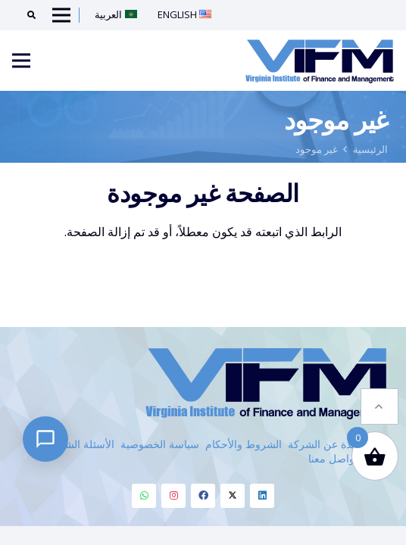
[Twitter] (232, 496)
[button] (379, 390)
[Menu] (21, 60)
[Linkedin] (262, 496)
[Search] (26, 15)
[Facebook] (203, 496)
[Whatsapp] (144, 496)
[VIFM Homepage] (319, 60)
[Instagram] (173, 496)
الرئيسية (370, 149)
